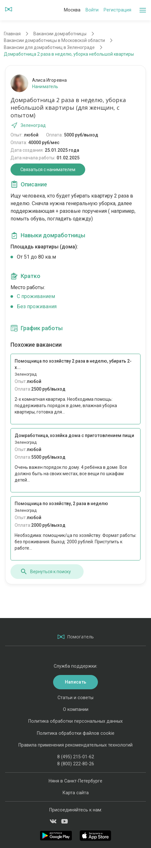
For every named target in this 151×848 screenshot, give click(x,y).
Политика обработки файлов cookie (75, 733)
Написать (75, 682)
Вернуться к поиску (45, 571)
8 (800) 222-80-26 (75, 763)
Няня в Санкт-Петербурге (75, 780)
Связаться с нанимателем (47, 169)
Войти (92, 9)
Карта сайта (76, 792)
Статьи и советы (75, 697)
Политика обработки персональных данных (75, 721)
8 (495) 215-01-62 (75, 756)
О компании (75, 709)
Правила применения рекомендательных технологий (75, 744)
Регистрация (117, 9)
